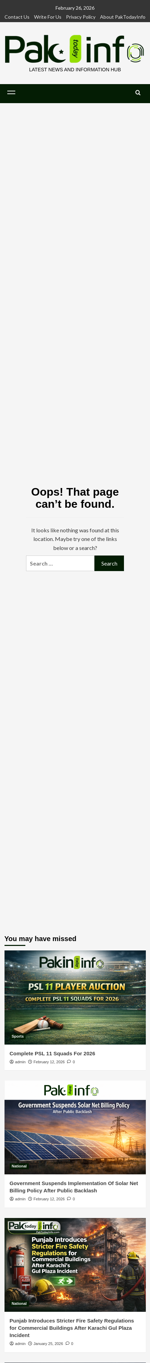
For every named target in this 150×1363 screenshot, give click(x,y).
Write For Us (47, 17)
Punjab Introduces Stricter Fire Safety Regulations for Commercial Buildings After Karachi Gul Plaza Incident (72, 1328)
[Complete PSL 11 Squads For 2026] (75, 997)
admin (20, 1062)
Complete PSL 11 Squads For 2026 (52, 1053)
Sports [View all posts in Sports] (18, 1036)
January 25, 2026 (48, 1344)
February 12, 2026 (49, 1062)
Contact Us (17, 17)
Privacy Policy (80, 17)
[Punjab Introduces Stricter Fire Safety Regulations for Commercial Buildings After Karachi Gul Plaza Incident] (75, 1265)
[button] (11, 92)
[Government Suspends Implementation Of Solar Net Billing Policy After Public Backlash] (75, 1127)
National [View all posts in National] (19, 1166)
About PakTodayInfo (122, 17)
